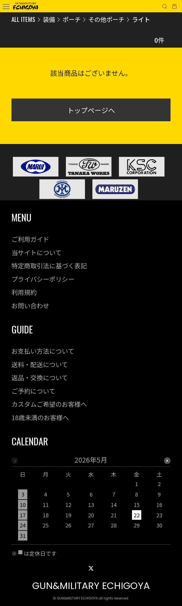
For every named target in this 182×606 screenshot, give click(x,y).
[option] (91, 500)
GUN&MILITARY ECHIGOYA (91, 585)
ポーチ (72, 19)
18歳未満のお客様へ (40, 417)
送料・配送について (39, 364)
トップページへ (91, 110)
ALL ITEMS (23, 19)
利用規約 (24, 292)
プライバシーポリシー (42, 279)
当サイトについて (36, 252)
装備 (49, 19)
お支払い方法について (42, 351)
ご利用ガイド (30, 239)
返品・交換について (39, 377)
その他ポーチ (106, 19)
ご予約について (33, 391)
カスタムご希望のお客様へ (49, 404)
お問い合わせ (30, 305)
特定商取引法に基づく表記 (49, 265)
